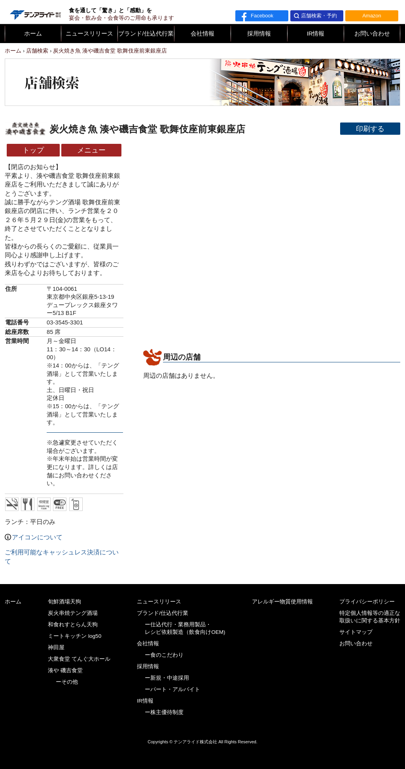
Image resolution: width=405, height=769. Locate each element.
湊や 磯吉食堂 (65, 670)
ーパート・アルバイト (172, 689)
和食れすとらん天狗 (73, 625)
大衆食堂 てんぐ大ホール (79, 659)
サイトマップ (356, 632)
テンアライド (35, 12)
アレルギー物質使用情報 (282, 602)
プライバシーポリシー (367, 602)
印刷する (370, 128)
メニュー (91, 150)
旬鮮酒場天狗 (64, 602)
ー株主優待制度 (164, 712)
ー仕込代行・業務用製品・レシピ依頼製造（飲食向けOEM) (185, 628)
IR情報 (316, 33)
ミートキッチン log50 (74, 636)
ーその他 (67, 682)
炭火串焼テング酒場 (73, 613)
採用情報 (259, 33)
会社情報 (202, 33)
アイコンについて (33, 537)
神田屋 (56, 647)
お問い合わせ (372, 33)
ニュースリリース (89, 33)
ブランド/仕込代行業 (145, 33)
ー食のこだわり (164, 655)
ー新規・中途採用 (167, 678)
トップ (33, 150)
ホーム (33, 33)
